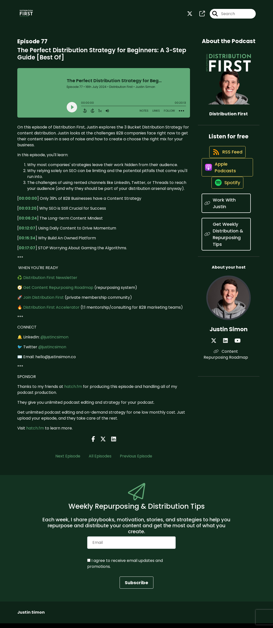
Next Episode (67, 461)
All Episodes (100, 461)
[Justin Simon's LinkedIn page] (228, 362)
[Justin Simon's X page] (222, 362)
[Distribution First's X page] (189, 16)
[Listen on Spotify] (226, 203)
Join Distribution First (43, 302)
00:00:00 (28, 203)
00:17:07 (27, 252)
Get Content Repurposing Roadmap (58, 292)
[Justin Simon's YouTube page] (234, 362)
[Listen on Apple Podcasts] (226, 182)
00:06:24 (28, 223)
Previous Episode (136, 461)
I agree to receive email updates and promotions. (125, 568)
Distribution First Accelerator (51, 312)
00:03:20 (28, 213)
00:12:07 (27, 233)
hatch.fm (73, 391)
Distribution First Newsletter (50, 282)
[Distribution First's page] (199, 16)
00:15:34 (27, 243)
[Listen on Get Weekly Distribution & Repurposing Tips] (226, 255)
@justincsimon (54, 342)
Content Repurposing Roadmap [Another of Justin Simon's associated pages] (228, 375)
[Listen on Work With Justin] (226, 224)
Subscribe (136, 587)
